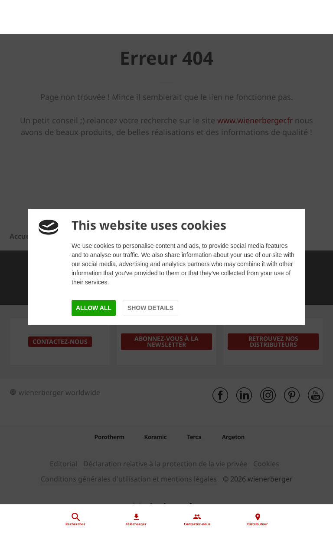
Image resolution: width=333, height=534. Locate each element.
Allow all (93, 307)
